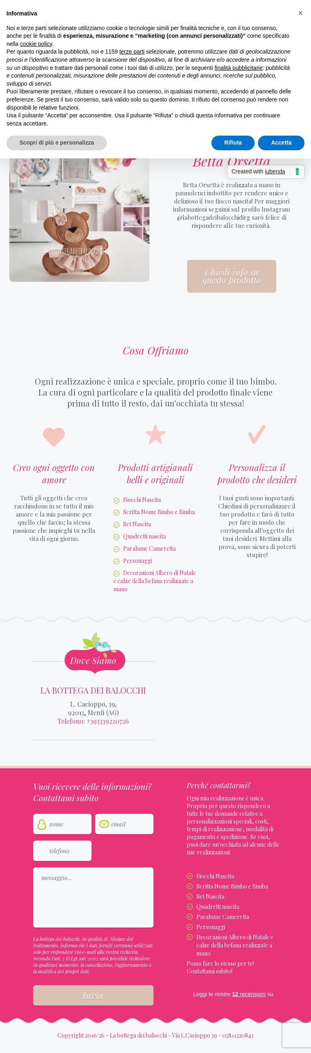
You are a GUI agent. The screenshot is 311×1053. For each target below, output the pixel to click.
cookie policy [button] (36, 44)
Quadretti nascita (144, 536)
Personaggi (137, 560)
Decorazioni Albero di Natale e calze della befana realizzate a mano (154, 581)
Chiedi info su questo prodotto (231, 276)
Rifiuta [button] (233, 142)
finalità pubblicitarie (239, 68)
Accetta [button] (281, 142)
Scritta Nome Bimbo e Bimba (159, 512)
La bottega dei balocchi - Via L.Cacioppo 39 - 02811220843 (181, 1035)
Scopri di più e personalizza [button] (56, 142)
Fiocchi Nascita (142, 500)
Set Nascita (137, 524)
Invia (93, 995)
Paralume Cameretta (149, 548)
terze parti (132, 51)
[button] (300, 12)
